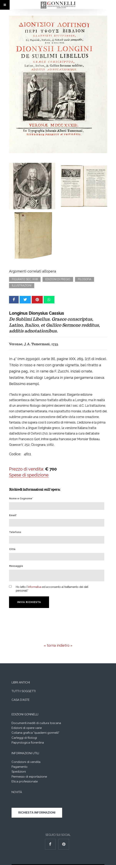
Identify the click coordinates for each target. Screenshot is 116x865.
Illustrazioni (21, 285)
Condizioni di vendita (26, 762)
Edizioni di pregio (57, 279)
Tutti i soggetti (24, 691)
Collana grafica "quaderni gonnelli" (35, 732)
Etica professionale (25, 781)
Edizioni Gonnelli (25, 714)
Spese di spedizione (28, 474)
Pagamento (20, 767)
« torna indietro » (58, 645)
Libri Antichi (21, 682)
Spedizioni (19, 771)
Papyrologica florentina (28, 742)
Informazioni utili (25, 753)
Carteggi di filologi (24, 737)
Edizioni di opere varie (27, 728)
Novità (17, 792)
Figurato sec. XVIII (25, 279)
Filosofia (84, 279)
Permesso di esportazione (29, 776)
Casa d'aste (21, 700)
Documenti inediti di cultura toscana (36, 723)
